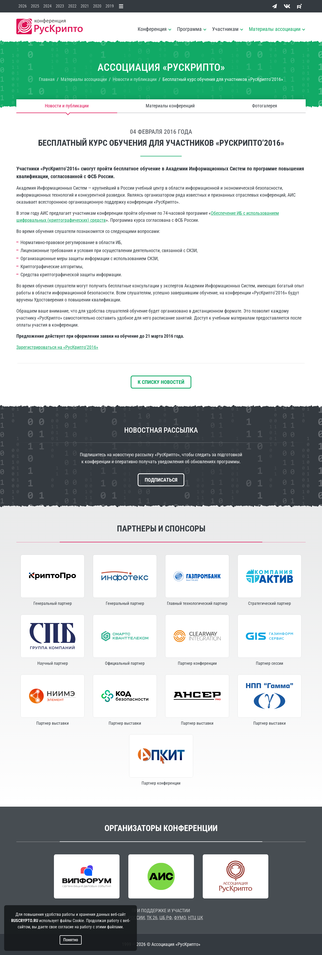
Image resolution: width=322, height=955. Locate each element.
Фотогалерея (264, 105)
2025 (35, 6)
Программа (189, 29)
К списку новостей (161, 382)
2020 (97, 6)
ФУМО (180, 917)
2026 (22, 6)
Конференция (152, 29)
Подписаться (161, 480)
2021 (85, 6)
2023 (60, 6)
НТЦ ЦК (195, 917)
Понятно (70, 939)
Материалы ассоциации (274, 29)
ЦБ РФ (165, 917)
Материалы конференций (170, 105)
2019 (110, 6)
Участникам (225, 29)
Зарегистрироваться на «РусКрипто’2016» (57, 347)
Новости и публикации (67, 105)
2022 (72, 6)
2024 (47, 6)
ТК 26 (152, 917)
